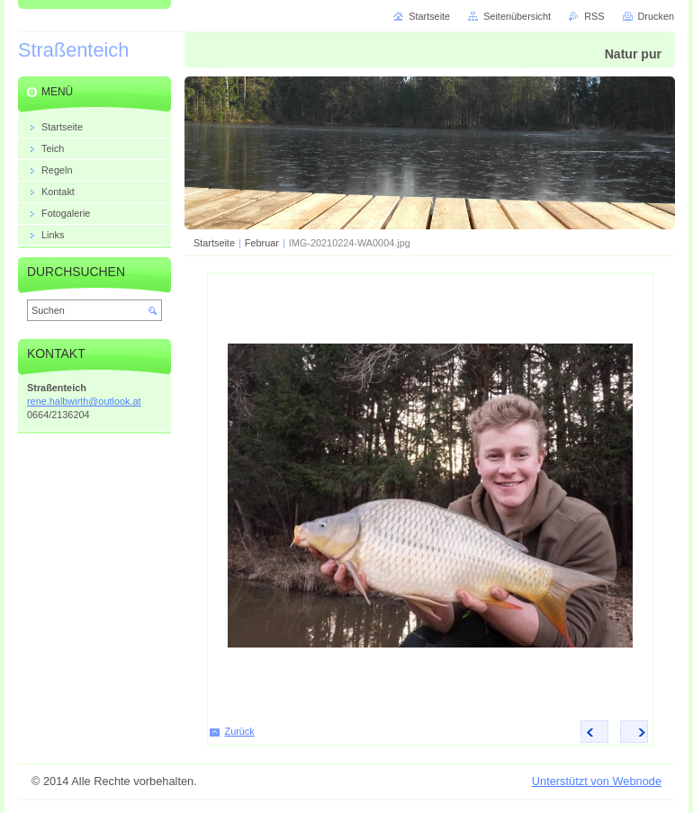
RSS (594, 16)
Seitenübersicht (517, 16)
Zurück (240, 731)
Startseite (214, 242)
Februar (262, 242)
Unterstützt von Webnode (597, 781)
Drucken (656, 16)
